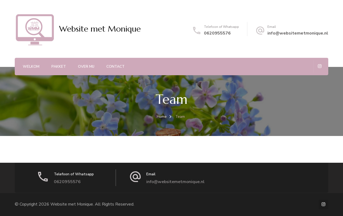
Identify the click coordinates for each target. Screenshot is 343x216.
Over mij (86, 66)
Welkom (31, 66)
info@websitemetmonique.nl (297, 33)
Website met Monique (100, 29)
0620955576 (217, 33)
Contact (115, 66)
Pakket (58, 66)
